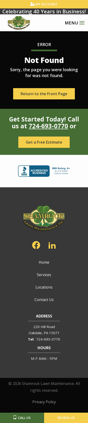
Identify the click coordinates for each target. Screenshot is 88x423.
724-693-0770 (48, 126)
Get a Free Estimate (44, 142)
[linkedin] (52, 244)
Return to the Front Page (44, 93)
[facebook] (36, 244)
